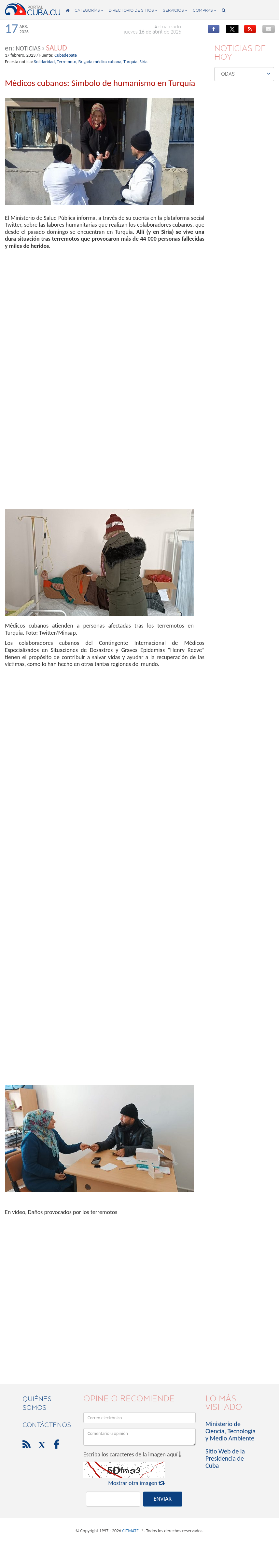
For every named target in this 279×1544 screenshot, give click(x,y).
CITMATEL (131, 1531)
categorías (89, 10)
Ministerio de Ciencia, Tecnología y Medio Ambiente (230, 1431)
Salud (56, 47)
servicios (175, 10)
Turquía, (130, 61)
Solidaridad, (45, 61)
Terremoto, (67, 61)
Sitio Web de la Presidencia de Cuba (225, 1458)
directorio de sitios (133, 10)
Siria (143, 61)
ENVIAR (163, 1498)
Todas (244, 74)
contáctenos (46, 1424)
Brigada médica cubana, (100, 61)
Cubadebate (65, 55)
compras (204, 10)
